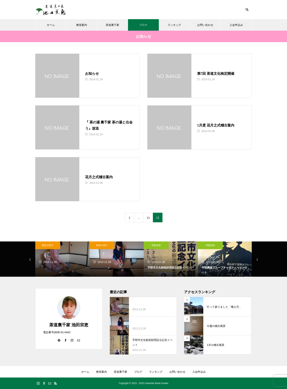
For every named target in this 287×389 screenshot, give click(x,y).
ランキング (174, 24)
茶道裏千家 (112, 24)
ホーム (51, 24)
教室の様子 (47, 245)
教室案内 (81, 24)
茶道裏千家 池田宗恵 (68, 325)
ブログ (143, 24)
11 (148, 217)
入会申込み (236, 24)
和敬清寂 (156, 245)
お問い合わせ (205, 24)
